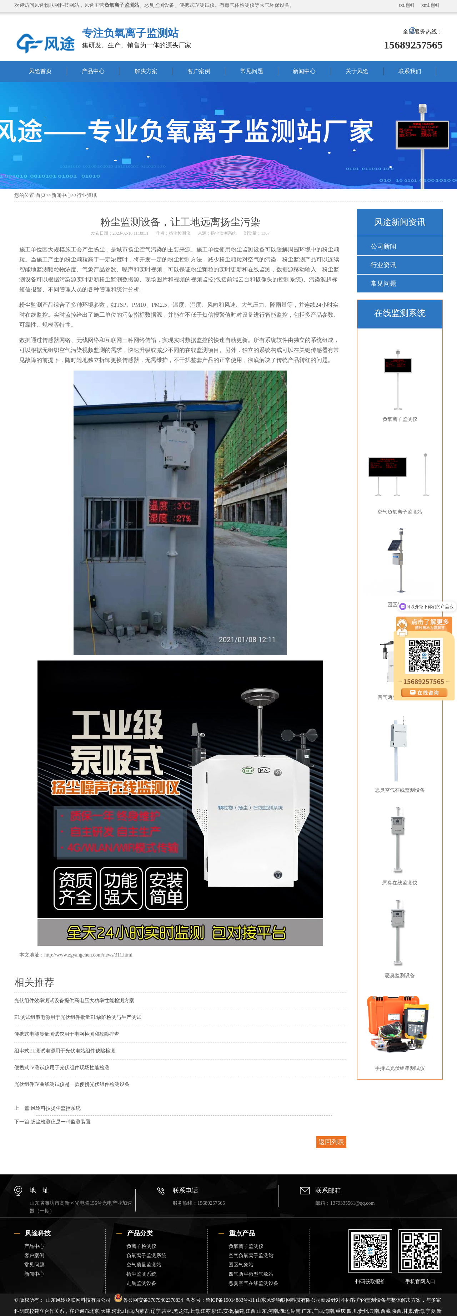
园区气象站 (398, 566)
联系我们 (409, 71)
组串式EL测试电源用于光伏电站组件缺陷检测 (64, 1051)
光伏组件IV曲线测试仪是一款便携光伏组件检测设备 (72, 1084)
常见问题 (251, 71)
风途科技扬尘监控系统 (56, 1108)
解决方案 (146, 71)
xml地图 (430, 5)
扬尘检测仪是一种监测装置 (61, 1121)
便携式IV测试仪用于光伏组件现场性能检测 (62, 1067)
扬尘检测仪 (179, 233)
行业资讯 (87, 195)
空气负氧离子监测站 (398, 473)
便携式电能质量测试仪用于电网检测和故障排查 (66, 1034)
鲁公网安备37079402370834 (148, 1300)
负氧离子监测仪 (398, 380)
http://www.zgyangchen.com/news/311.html (88, 955)
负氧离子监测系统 (146, 1255)
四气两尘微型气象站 (250, 1274)
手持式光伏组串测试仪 (398, 1029)
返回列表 (331, 1142)
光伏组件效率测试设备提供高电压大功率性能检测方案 (74, 1000)
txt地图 (406, 5)
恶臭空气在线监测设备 (398, 751)
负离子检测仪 (141, 1246)
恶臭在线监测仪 (398, 844)
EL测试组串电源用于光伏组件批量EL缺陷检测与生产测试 (77, 1017)
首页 (41, 195)
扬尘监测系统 (223, 233)
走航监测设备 (141, 1283)
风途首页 (40, 71)
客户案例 (198, 71)
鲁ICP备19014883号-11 (230, 1300)
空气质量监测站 (143, 1264)
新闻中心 (304, 71)
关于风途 (357, 71)
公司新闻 (383, 246)
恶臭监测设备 (398, 937)
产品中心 (93, 71)
